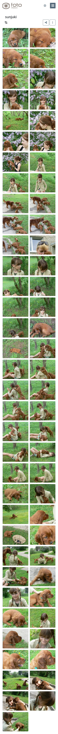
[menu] (53, 5)
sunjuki (11, 17)
